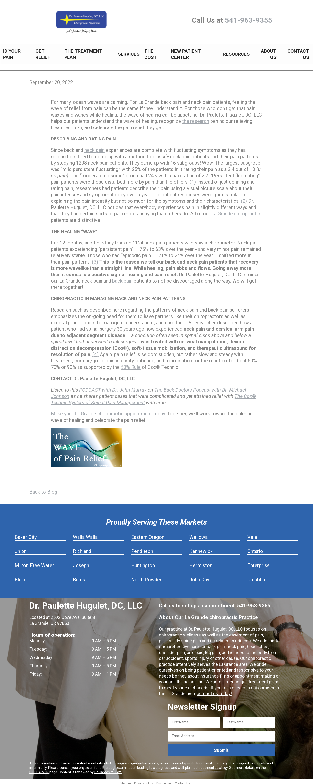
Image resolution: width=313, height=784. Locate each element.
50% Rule (131, 364)
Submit (221, 747)
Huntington (143, 563)
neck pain (94, 147)
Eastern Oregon (147, 534)
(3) (95, 259)
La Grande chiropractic (235, 211)
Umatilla (256, 577)
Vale (252, 534)
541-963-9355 (248, 20)
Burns (79, 577)
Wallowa (198, 534)
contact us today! (213, 690)
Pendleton (142, 548)
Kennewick (201, 548)
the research (195, 118)
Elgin (20, 577)
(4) (95, 352)
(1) (193, 179)
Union (21, 548)
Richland (82, 548)
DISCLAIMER (39, 769)
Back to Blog (43, 489)
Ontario (255, 548)
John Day (199, 577)
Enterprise (258, 563)
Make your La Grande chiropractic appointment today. (108, 411)
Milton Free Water (34, 563)
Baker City (26, 534)
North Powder (146, 577)
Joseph (81, 563)
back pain (122, 278)
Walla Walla (85, 534)
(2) (244, 198)
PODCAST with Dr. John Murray (112, 387)
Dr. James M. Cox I (108, 769)
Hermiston (200, 563)
